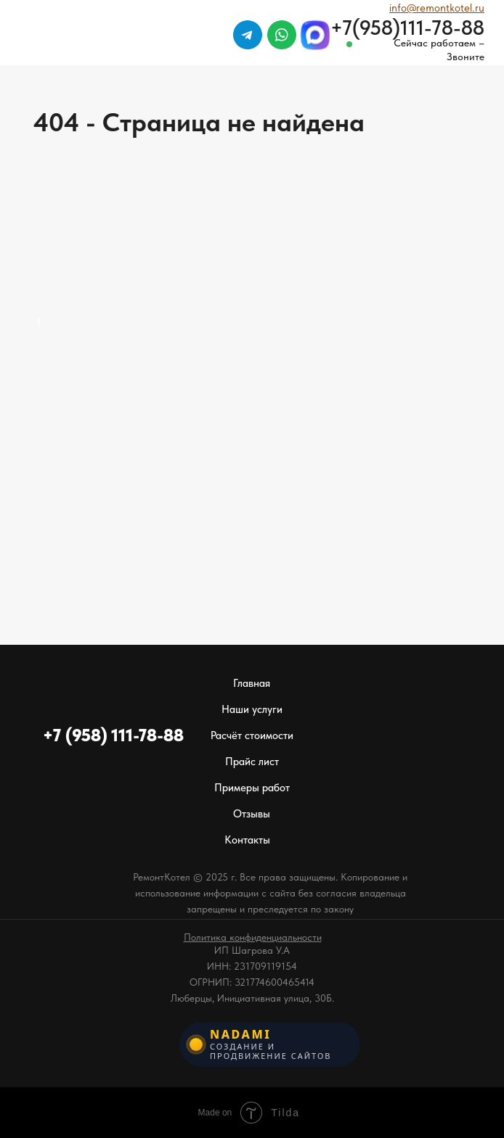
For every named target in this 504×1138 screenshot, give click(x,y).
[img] (458, 71)
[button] (253, 937)
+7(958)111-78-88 (407, 27)
